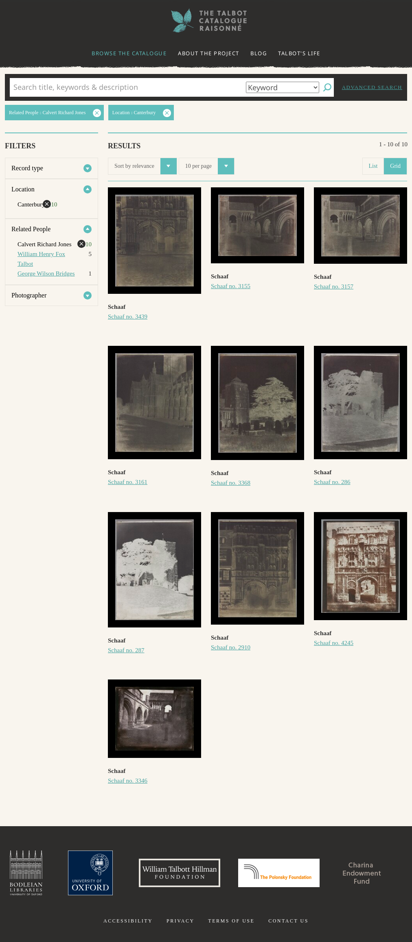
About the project (208, 53)
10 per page (209, 166)
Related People (30, 229)
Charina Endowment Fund (362, 873)
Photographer (28, 295)
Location (23, 189)
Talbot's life (299, 53)
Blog (258, 53)
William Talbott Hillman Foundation (179, 873)
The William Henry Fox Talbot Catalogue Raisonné (206, 20)
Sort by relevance (145, 166)
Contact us (288, 921)
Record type (27, 168)
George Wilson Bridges (46, 273)
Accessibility (128, 921)
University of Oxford (90, 873)
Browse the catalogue (129, 53)
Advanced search (372, 87)
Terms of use (231, 921)
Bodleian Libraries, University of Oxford (26, 873)
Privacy (181, 921)
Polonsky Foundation (279, 873)
